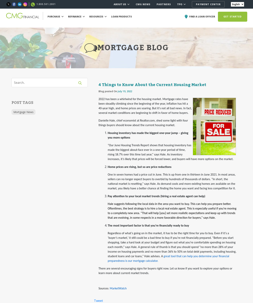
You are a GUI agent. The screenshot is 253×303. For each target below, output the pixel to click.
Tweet (98, 301)
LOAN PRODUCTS (121, 16)
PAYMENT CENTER (208, 4)
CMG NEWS (143, 4)
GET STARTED (232, 16)
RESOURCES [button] (98, 16)
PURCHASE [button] (56, 16)
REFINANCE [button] (76, 16)
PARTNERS (164, 4)
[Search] (46, 82)
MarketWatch (118, 288)
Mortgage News (23, 112)
